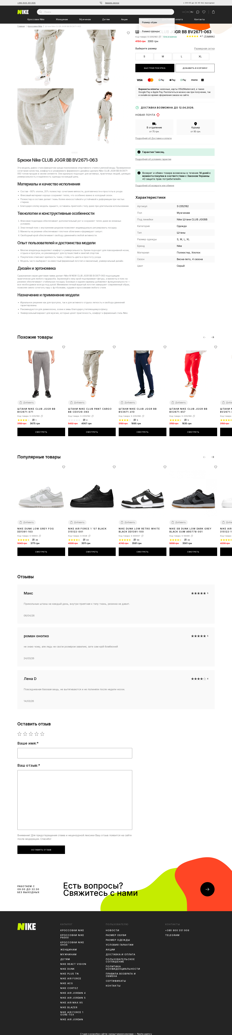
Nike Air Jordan (71, 1017)
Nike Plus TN (69, 971)
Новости (112, 928)
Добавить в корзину (195, 68)
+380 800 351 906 (26, 3)
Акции (124, 19)
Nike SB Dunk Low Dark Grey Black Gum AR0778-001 (190, 528)
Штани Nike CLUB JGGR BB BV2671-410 (138, 408)
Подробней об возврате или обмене (154, 185)
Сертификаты (116, 979)
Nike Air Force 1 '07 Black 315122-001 (87, 528)
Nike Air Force (70, 976)
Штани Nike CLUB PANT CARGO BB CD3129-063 (90, 408)
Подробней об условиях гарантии (153, 159)
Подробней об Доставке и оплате (153, 138)
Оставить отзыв (41, 847)
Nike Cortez (69, 986)
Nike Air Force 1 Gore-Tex (71, 1011)
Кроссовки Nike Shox (72, 941)
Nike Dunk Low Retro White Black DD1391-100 (139, 528)
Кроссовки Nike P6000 (72, 934)
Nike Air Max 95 (71, 1000)
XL (200, 56)
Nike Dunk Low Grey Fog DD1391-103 (35, 528)
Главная (21, 26)
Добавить (28, 400)
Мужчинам (85, 19)
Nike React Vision (73, 962)
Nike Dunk (67, 966)
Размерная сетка (204, 48)
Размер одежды (118, 938)
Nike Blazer (68, 1005)
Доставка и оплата (172, 19)
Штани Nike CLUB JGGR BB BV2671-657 (188, 408)
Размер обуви (116, 933)
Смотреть (41, 429)
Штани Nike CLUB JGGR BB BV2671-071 (36, 408)
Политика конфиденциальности (123, 965)
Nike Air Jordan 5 (73, 995)
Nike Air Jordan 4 (73, 991)
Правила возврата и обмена (121, 972)
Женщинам (62, 19)
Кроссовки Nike (35, 19)
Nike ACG (66, 981)
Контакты (199, 19)
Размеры (144, 19)
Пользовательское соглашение (120, 958)
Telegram (172, 933)
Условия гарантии (120, 942)
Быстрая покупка (155, 68)
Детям (106, 19)
